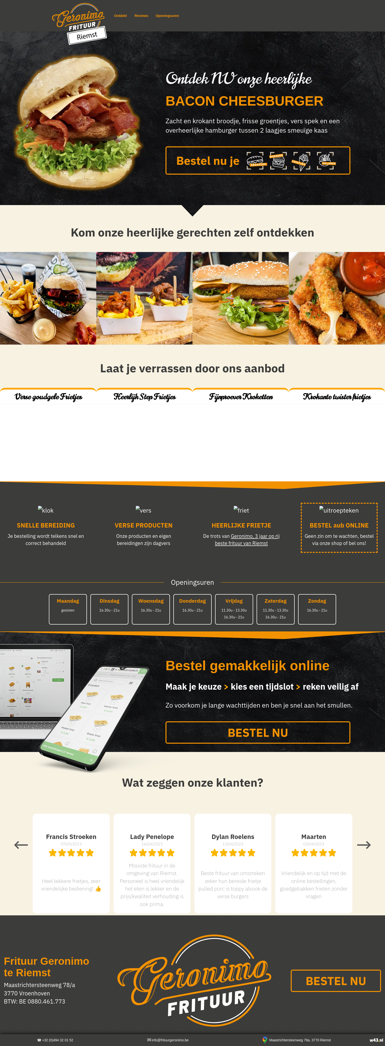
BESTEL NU (258, 732)
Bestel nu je (258, 161)
